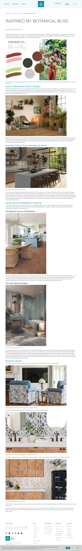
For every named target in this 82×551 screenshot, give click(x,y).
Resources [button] (15, 4)
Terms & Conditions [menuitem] (69, 534)
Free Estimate (67, 4)
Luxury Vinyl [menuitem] (36, 529)
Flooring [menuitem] (35, 526)
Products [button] (7, 4)
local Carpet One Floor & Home (56, 508)
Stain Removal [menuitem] (59, 526)
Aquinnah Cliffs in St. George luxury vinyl (52, 81)
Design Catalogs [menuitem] (48, 531)
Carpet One (8, 13)
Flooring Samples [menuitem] (48, 529)
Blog (21, 13)
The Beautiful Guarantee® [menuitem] (59, 534)
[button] (73, 4)
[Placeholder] (15, 527)
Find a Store (58, 3)
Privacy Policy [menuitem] (70, 537)
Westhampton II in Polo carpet (13, 81)
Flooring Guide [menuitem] (59, 531)
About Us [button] (23, 4)
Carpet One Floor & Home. (15, 542)
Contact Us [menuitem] (69, 531)
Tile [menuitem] (34, 538)
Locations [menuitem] (69, 529)
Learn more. (40, 548)
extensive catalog (46, 509)
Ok (67, 547)
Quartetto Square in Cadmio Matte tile (32, 81)
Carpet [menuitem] (34, 533)
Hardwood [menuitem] (35, 531)
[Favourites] (76, 4)
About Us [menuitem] (69, 526)
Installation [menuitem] (58, 539)
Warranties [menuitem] (58, 537)
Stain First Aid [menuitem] (59, 529)
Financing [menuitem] (35, 543)
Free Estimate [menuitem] (36, 540)
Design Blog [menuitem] (47, 533)
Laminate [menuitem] (35, 536)
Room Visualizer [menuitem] (48, 526)
